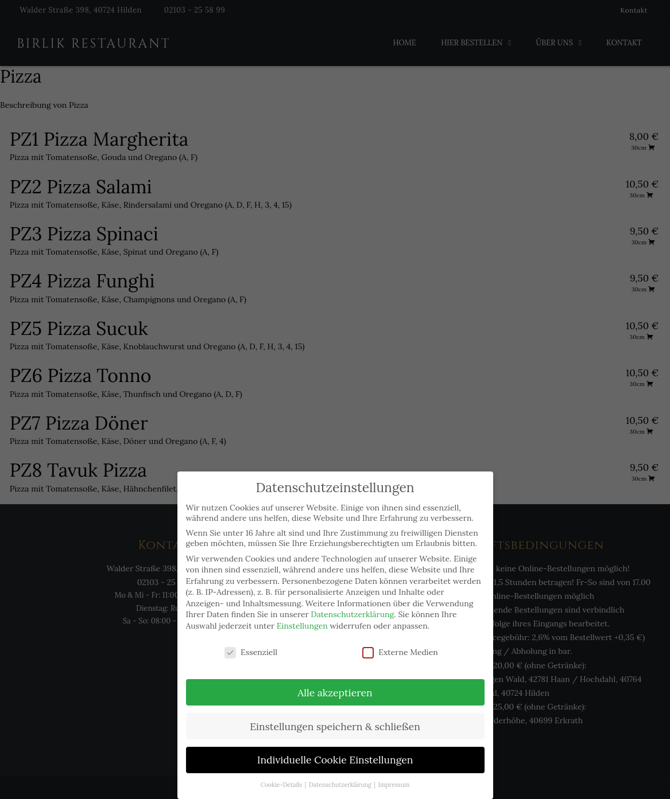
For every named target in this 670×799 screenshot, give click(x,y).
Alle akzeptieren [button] (334, 692)
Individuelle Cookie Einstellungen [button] (335, 759)
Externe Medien (400, 652)
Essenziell (250, 652)
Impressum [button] (394, 785)
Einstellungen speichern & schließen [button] (335, 726)
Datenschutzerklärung (352, 614)
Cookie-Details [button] (282, 785)
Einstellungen (302, 626)
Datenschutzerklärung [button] (341, 785)
